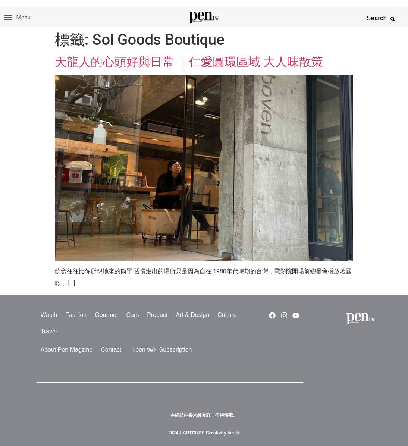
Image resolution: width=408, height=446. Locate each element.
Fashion (76, 315)
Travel (49, 331)
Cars (132, 315)
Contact (111, 349)
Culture (227, 315)
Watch (49, 315)
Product (157, 315)
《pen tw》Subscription (160, 349)
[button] (393, 19)
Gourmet (106, 315)
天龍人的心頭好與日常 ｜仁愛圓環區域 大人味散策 (189, 62)
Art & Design (192, 315)
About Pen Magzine (67, 349)
